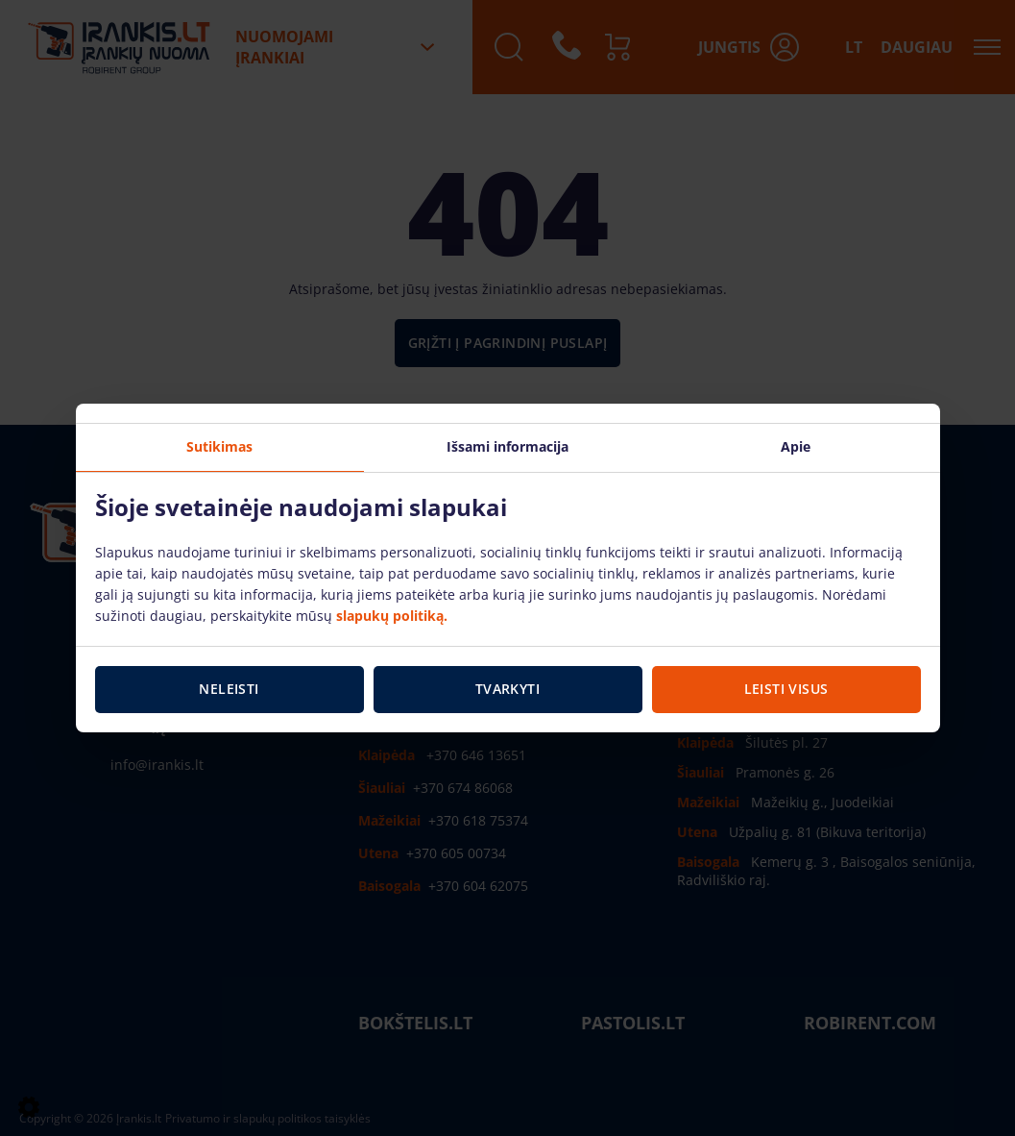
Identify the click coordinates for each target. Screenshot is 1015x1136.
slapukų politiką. (391, 615)
